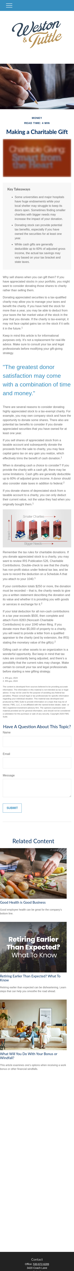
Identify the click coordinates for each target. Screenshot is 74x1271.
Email (6, 753)
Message (9, 775)
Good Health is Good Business (23, 902)
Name (7, 732)
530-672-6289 (41, 1264)
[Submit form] (12, 808)
